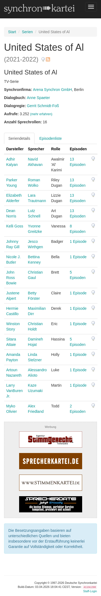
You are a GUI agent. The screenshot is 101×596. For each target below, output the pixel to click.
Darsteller (15, 149)
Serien (27, 32)
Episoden (78, 149)
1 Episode (78, 241)
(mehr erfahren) (41, 114)
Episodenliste (50, 138)
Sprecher (36, 149)
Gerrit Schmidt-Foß (43, 106)
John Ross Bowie (11, 277)
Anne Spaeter (38, 98)
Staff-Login (90, 591)
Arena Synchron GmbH (52, 89)
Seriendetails (19, 138)
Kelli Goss (14, 226)
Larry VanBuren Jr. (14, 390)
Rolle (55, 149)
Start (12, 32)
